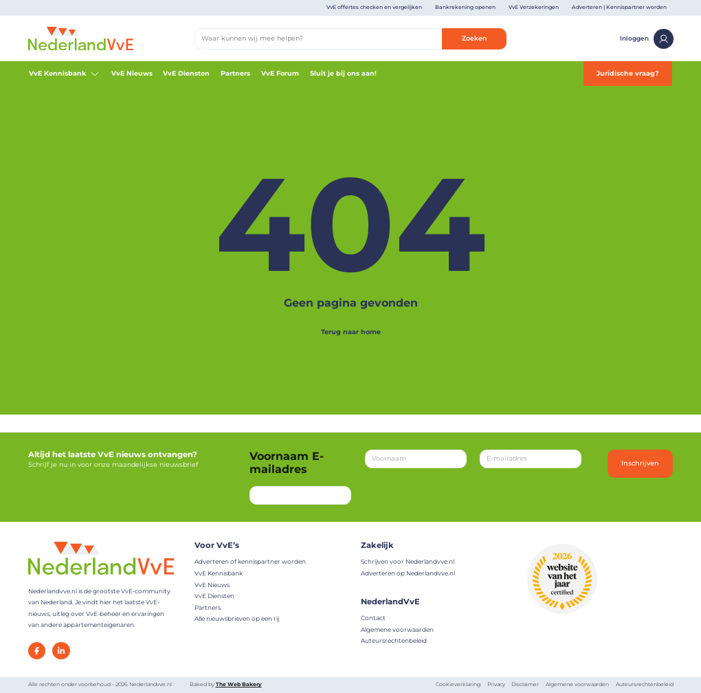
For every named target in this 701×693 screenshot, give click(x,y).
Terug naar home (351, 332)
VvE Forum (280, 73)
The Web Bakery (239, 684)
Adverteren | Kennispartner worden (619, 7)
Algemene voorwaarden (397, 629)
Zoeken (474, 38)
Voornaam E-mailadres (286, 463)
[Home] (80, 38)
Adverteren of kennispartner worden (250, 561)
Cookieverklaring (458, 684)
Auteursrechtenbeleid (394, 640)
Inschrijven (640, 463)
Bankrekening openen (465, 7)
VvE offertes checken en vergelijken (374, 7)
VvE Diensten (186, 73)
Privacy (496, 684)
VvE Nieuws (132, 73)
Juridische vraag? (628, 73)
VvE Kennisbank (64, 73)
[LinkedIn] (61, 651)
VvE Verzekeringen (534, 7)
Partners (235, 73)
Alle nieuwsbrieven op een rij (236, 618)
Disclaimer (525, 684)
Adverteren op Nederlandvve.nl (408, 573)
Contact (373, 618)
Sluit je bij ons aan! (343, 73)
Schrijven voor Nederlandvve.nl (407, 561)
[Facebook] (37, 651)
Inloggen (646, 39)
